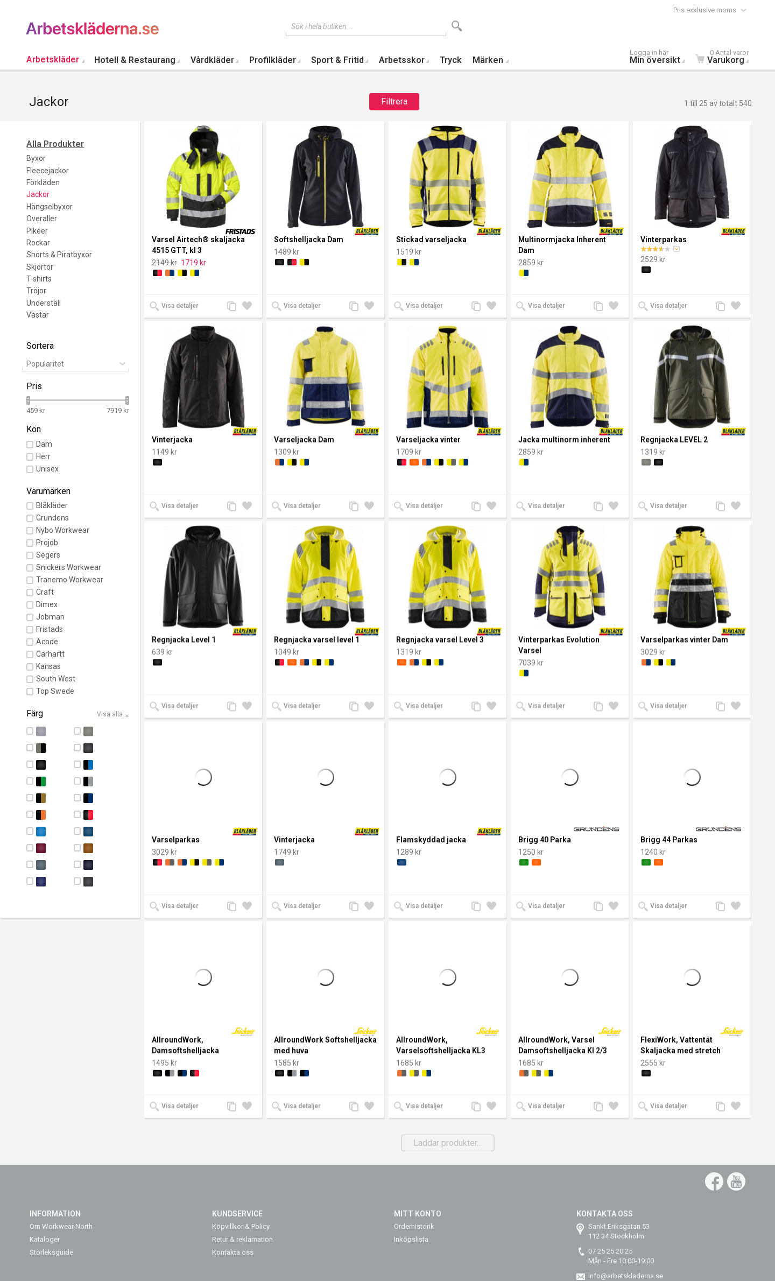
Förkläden (43, 182)
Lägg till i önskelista (249, 307)
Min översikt (660, 58)
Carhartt (50, 654)
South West (55, 678)
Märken (488, 60)
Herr (43, 456)
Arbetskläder (52, 59)
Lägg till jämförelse (234, 307)
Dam (44, 444)
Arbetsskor (402, 60)
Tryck (451, 60)
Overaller (41, 218)
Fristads (49, 629)
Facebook (714, 1181)
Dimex (47, 604)
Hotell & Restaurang (134, 60)
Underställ (43, 303)
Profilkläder (272, 60)
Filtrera (394, 101)
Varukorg (724, 58)
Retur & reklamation (242, 1239)
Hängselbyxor (49, 206)
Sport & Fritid (337, 60)
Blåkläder (52, 505)
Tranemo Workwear (69, 579)
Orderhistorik (414, 1226)
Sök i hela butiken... (322, 26)
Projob (47, 542)
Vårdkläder (212, 60)
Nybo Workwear (62, 530)
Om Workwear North (61, 1226)
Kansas (48, 666)
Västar (37, 315)
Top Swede (55, 691)
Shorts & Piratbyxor (59, 254)
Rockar (38, 242)
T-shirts (39, 278)
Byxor (36, 158)
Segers (48, 555)
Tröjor (36, 290)
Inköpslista (411, 1239)
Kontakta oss (232, 1252)
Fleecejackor (47, 170)
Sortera (40, 346)
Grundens (52, 517)
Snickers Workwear (68, 567)
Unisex (47, 468)
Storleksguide (51, 1252)
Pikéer (37, 231)
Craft (45, 592)
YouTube (736, 1181)
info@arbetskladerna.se (625, 1276)
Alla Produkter (55, 144)
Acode (47, 641)
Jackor (38, 194)
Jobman (50, 617)
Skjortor (39, 267)
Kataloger (45, 1239)
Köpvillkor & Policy (241, 1226)
